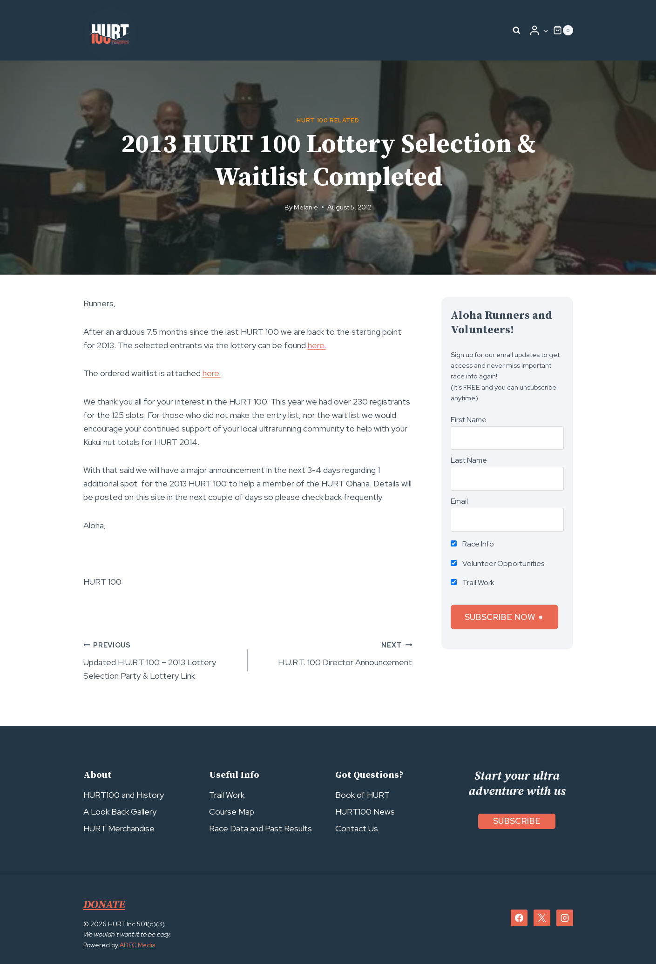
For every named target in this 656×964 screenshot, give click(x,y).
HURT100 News (365, 811)
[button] (545, 30)
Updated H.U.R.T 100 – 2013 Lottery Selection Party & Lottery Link (161, 659)
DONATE (105, 905)
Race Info (472, 544)
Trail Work (472, 582)
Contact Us (356, 828)
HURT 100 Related (328, 120)
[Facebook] (519, 918)
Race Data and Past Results (260, 828)
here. (317, 345)
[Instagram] (564, 918)
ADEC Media (138, 945)
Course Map (231, 811)
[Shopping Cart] (563, 30)
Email (459, 501)
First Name (469, 420)
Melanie (306, 206)
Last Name (469, 460)
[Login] (538, 30)
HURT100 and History (123, 794)
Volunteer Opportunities (498, 563)
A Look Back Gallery (119, 811)
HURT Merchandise (119, 828)
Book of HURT (362, 794)
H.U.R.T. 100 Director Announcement (334, 652)
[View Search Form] (516, 30)
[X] (542, 918)
